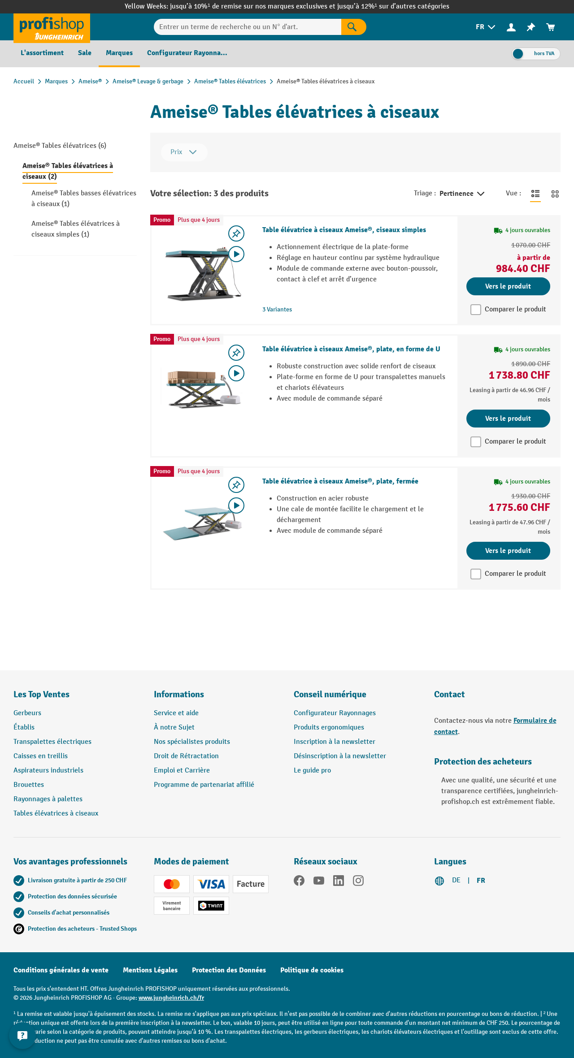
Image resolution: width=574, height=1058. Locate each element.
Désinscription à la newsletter (340, 756)
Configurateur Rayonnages (335, 713)
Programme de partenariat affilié (204, 785)
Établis (24, 727)
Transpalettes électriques (52, 742)
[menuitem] (486, 27)
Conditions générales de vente (61, 970)
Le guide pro (312, 770)
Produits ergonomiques (329, 727)
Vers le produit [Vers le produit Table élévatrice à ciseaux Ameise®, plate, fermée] (508, 550)
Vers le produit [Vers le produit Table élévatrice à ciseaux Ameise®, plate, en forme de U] (508, 418)
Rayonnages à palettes (48, 799)
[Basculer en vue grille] (555, 194)
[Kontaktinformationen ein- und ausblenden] (22, 1035)
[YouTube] (318, 882)
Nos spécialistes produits (192, 742)
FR (481, 880)
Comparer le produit (515, 309)
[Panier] (551, 27)
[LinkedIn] (338, 882)
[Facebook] (299, 882)
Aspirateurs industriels (48, 770)
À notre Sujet (174, 727)
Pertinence (462, 194)
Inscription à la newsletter (334, 742)
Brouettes (28, 785)
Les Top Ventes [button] (41, 694)
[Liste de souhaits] (531, 27)
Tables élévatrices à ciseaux (55, 813)
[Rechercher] (353, 27)
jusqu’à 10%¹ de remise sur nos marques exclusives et (253, 6)
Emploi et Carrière (182, 770)
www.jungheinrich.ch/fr (171, 998)
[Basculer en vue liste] (535, 193)
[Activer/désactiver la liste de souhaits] (236, 233)
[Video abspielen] (236, 254)
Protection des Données (229, 970)
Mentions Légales (150, 970)
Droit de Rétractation (186, 756)
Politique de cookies (312, 970)
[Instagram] (358, 882)
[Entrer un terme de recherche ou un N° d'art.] (247, 27)
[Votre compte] (511, 27)
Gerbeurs (27, 713)
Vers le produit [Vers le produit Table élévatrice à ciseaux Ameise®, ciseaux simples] (508, 286)
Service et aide (176, 713)
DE (456, 880)
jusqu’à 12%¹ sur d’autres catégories (393, 6)
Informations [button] (179, 694)
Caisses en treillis (40, 756)
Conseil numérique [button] (330, 694)
